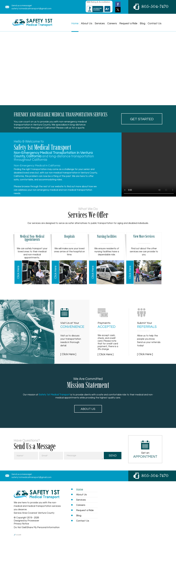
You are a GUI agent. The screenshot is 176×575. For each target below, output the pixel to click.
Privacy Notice (21, 523)
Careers (112, 23)
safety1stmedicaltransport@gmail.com (31, 8)
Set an (145, 454)
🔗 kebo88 (17, 535)
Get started (142, 119)
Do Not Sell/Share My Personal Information (37, 527)
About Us (86, 23)
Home (75, 23)
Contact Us (154, 23)
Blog (142, 23)
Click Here (18, 272)
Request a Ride (128, 23)
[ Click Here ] (68, 354)
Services (100, 23)
